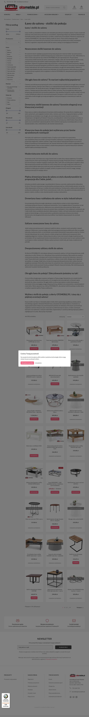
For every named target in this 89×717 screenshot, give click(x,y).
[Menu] (9, 694)
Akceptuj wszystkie (27, 363)
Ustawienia (38, 363)
